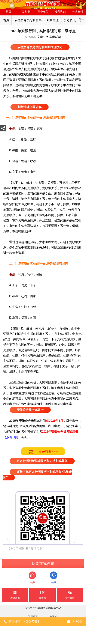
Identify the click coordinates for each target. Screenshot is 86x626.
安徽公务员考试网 (49, 37)
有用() (32, 577)
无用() (53, 577)
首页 (8, 11)
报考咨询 (60, 11)
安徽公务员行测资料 (28, 20)
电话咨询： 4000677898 (23, 621)
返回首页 (33, 616)
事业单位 (43, 11)
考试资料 (77, 11)
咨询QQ (76, 621)
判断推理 (53, 20)
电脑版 (53, 616)
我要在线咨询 (43, 563)
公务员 (26, 11)
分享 (3, 129)
